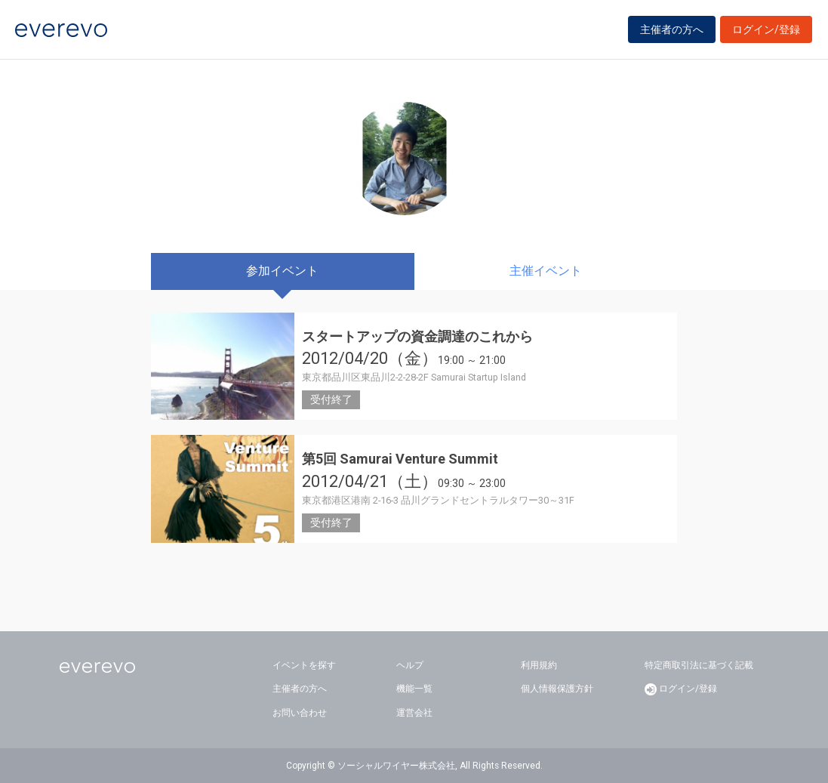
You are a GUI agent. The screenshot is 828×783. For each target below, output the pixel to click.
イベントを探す (304, 665)
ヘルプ (409, 665)
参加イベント (282, 271)
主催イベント (545, 271)
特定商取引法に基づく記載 (699, 665)
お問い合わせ (299, 712)
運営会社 (414, 712)
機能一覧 (414, 688)
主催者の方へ (671, 32)
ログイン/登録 (766, 32)
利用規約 (539, 665)
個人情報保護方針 (557, 688)
